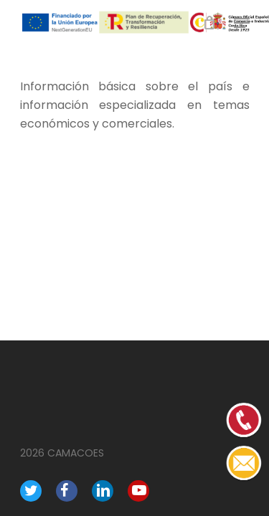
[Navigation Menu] (242, 23)
